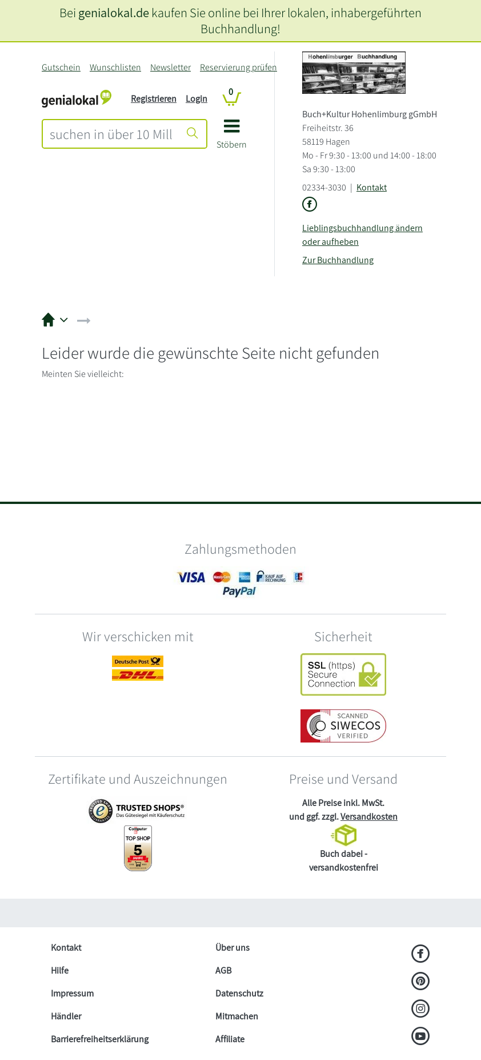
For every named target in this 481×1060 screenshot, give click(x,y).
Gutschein (61, 67)
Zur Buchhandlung (338, 260)
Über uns (232, 948)
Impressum (72, 993)
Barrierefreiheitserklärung (100, 1039)
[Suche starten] (192, 134)
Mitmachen (236, 1016)
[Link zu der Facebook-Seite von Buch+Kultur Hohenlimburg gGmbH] (309, 205)
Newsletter (170, 67)
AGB (223, 970)
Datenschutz (239, 993)
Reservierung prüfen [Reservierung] (238, 67)
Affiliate (229, 1039)
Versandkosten (369, 817)
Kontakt (371, 187)
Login (196, 99)
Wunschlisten (115, 67)
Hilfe (60, 970)
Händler (66, 1016)
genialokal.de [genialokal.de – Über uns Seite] (113, 12)
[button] (232, 138)
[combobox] (111, 134)
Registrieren (154, 99)
